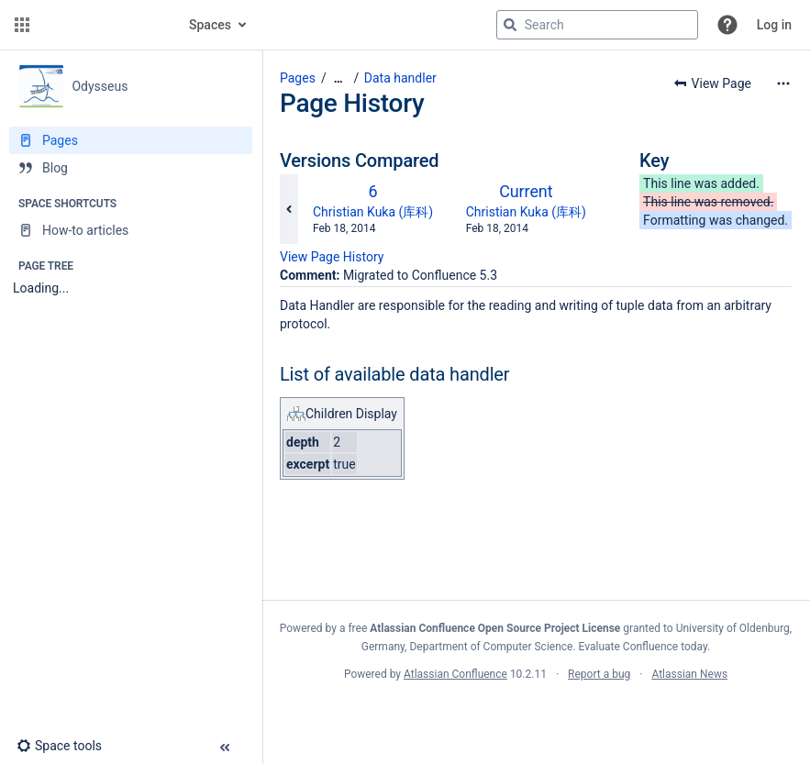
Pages (298, 78)
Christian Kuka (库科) (373, 212)
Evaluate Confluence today (643, 646)
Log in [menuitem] (774, 24)
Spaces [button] (210, 24)
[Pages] (130, 140)
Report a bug (599, 674)
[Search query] (597, 24)
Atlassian (536, 714)
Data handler (400, 78)
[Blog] (130, 168)
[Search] (510, 24)
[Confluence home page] (103, 24)
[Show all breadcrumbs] (338, 78)
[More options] (783, 83)
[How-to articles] (130, 230)
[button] (22, 24)
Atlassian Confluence (455, 674)
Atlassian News (689, 674)
